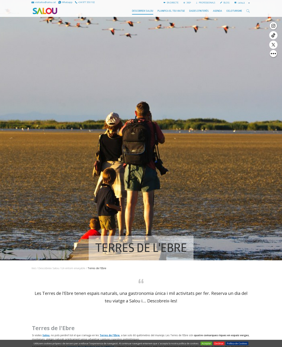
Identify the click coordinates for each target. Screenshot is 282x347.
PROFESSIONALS (205, 2)
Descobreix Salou (142, 10)
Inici (33, 268)
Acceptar (206, 343)
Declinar (219, 343)
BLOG (224, 2)
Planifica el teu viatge (171, 10)
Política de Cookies (237, 343)
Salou (45, 335)
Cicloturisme (234, 10)
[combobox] (244, 3)
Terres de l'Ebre (110, 335)
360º (187, 2)
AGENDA (217, 10)
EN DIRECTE (171, 2)
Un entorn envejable (73, 268)
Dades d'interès (199, 10)
